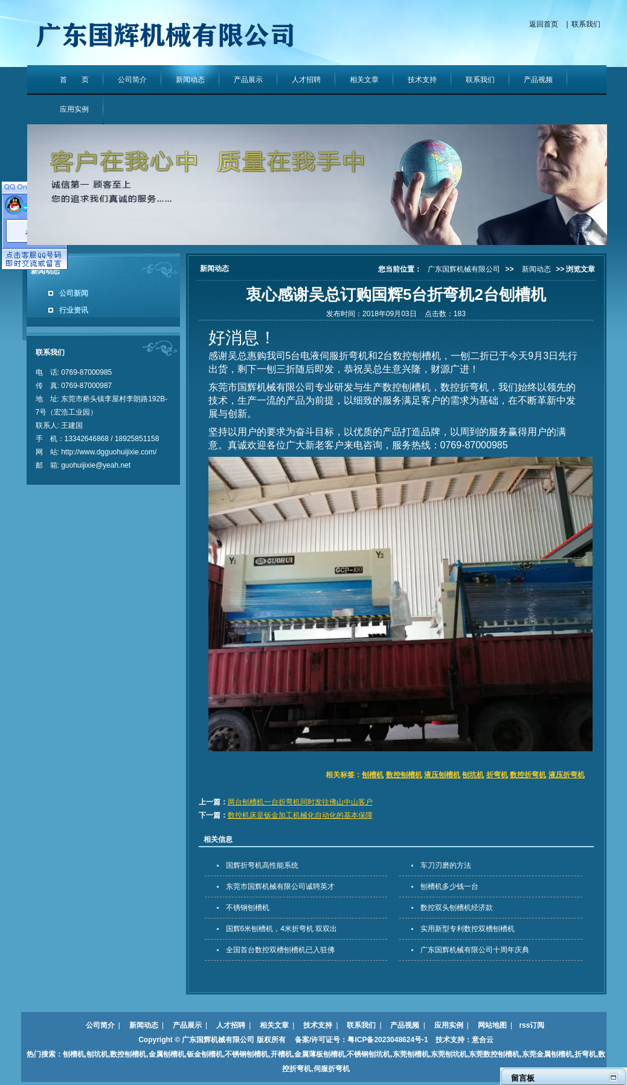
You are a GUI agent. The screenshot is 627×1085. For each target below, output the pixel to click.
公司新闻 (73, 293)
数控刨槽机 (404, 775)
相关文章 (364, 79)
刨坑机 (473, 775)
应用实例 (74, 109)
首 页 (74, 79)
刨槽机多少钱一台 (449, 886)
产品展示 (248, 79)
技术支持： (450, 1040)
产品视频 (538, 79)
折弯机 (497, 775)
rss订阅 (531, 1025)
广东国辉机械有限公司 (464, 269)
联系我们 (585, 24)
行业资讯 (73, 310)
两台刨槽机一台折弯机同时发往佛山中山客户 (300, 802)
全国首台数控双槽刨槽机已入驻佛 (280, 950)
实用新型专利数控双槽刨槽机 (467, 928)
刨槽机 (373, 775)
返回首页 (543, 24)
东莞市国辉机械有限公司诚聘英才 (280, 886)
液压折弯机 (566, 775)
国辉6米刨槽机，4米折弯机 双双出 (282, 928)
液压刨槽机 (442, 775)
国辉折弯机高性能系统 (262, 865)
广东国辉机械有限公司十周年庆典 (474, 950)
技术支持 (422, 79)
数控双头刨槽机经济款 (456, 907)
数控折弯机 (528, 775)
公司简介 (132, 79)
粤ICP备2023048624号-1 (387, 1040)
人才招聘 (306, 79)
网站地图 (492, 1025)
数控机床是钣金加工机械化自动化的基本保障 (300, 815)
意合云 (483, 1040)
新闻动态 (190, 79)
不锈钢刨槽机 (247, 907)
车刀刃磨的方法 (445, 865)
